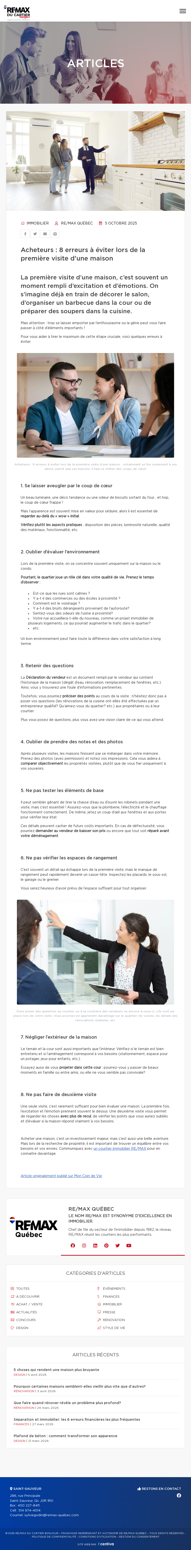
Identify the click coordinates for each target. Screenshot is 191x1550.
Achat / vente (27, 1304)
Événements (111, 1288)
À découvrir (25, 1296)
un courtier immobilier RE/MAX (120, 1149)
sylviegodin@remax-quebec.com (51, 1515)
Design (19, 1328)
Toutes (20, 1288)
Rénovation (111, 1320)
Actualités (24, 1312)
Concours (23, 1320)
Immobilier (35, 223)
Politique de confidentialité (54, 1537)
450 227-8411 (29, 1505)
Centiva (106, 1544)
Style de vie (111, 1328)
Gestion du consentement (139, 1537)
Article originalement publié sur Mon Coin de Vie (61, 1176)
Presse (106, 1312)
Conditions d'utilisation (97, 1537)
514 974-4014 (29, 1510)
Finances (108, 1296)
